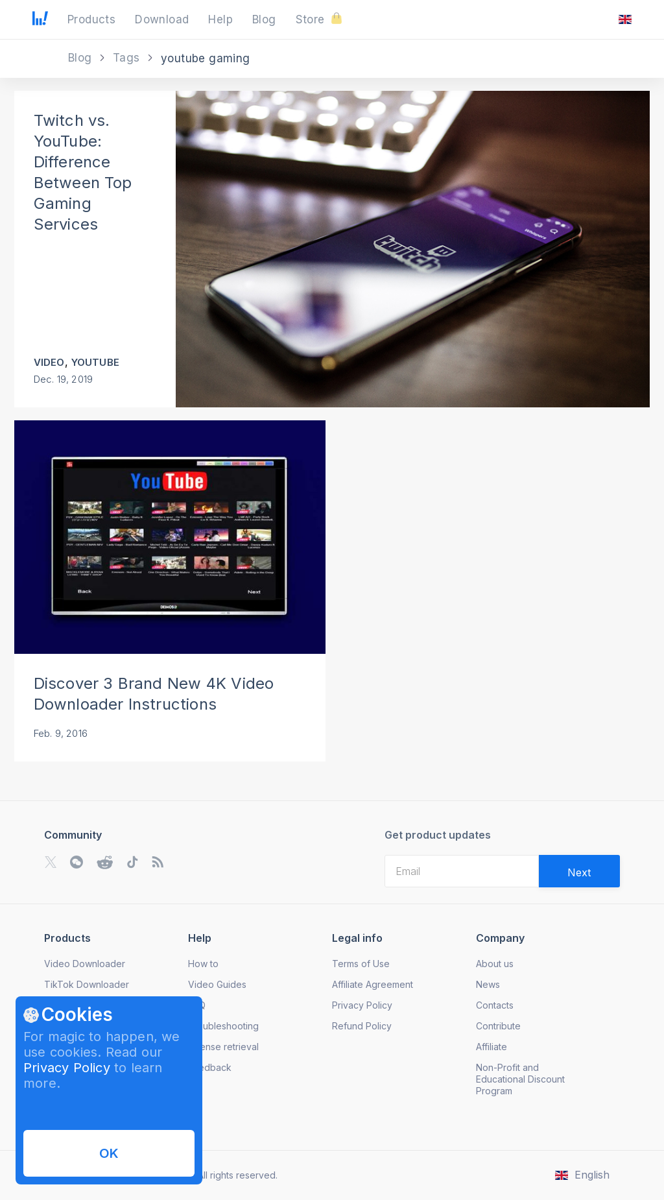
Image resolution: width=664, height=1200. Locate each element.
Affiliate (491, 1046)
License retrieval (223, 1046)
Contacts (495, 1005)
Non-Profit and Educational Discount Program (520, 1079)
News (488, 984)
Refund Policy (362, 1025)
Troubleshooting (223, 1025)
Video (49, 362)
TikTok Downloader (86, 984)
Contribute (498, 1025)
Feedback (209, 1067)
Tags (128, 57)
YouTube (95, 362)
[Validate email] (579, 871)
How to (203, 963)
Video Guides (217, 984)
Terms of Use (361, 963)
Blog (81, 57)
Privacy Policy (66, 1067)
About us (495, 963)
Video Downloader (84, 963)
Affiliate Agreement (372, 984)
